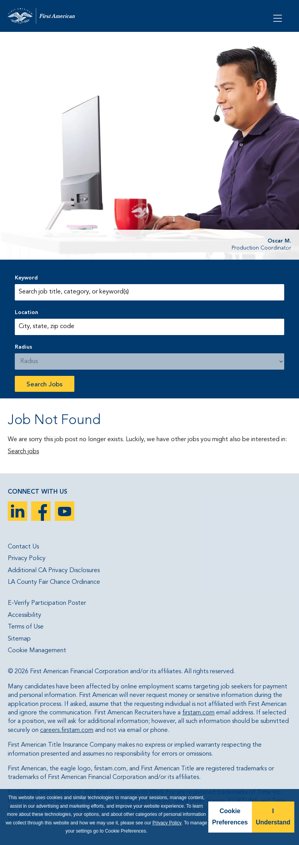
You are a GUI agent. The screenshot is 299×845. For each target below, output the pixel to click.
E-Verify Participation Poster (47, 603)
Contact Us (23, 547)
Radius (23, 347)
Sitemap (19, 639)
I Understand (273, 817)
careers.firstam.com (66, 730)
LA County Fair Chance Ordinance (54, 582)
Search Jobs (44, 384)
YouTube (64, 511)
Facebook (41, 511)
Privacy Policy (27, 558)
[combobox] (149, 327)
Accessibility (24, 615)
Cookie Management (37, 651)
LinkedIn (17, 511)
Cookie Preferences (230, 817)
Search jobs (23, 452)
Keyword (26, 278)
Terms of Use (26, 627)
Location (26, 312)
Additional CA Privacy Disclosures (54, 570)
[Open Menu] (278, 17)
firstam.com (198, 713)
